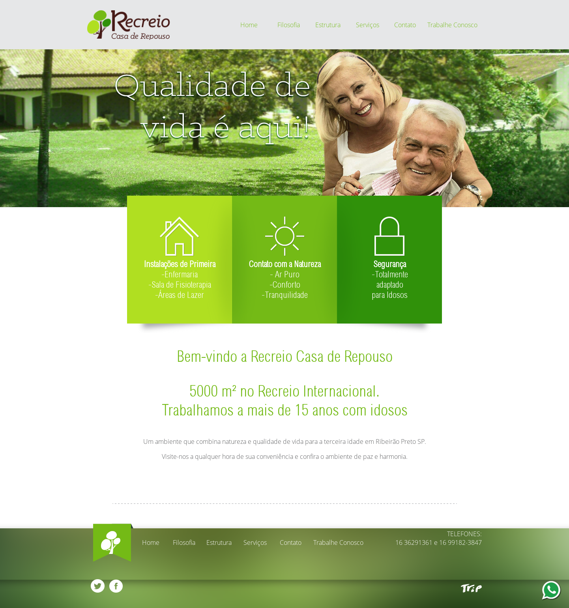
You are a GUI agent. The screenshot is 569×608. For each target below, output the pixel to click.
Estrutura (328, 25)
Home (249, 25)
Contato (405, 25)
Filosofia (288, 25)
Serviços (367, 25)
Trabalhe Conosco (452, 25)
